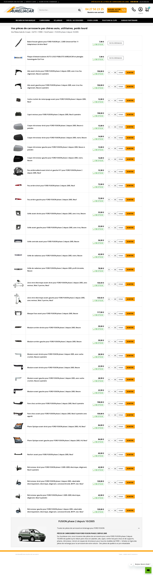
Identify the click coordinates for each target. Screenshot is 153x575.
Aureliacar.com (65, 536)
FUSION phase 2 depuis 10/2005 (67, 32)
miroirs (74, 541)
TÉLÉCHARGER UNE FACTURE (13, 2)
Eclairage (58, 20)
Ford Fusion (48, 32)
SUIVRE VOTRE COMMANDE (48, 2)
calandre (94, 539)
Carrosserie (44, 20)
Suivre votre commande (114, 10)
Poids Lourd (92, 20)
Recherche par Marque (25, 20)
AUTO (34, 32)
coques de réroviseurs (88, 541)
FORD (40, 32)
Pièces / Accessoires (74, 20)
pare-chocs (85, 539)
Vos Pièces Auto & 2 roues (20, 32)
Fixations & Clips (109, 20)
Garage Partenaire (129, 20)
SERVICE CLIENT (31, 2)
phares (59, 541)
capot (103, 539)
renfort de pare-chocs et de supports (120, 539)
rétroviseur (67, 541)
